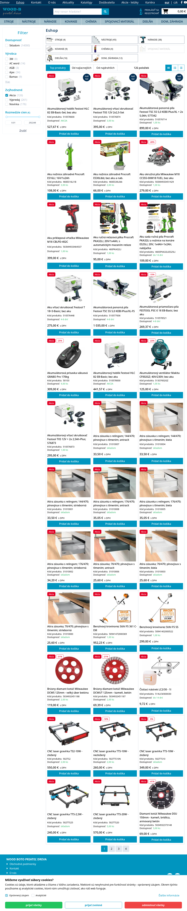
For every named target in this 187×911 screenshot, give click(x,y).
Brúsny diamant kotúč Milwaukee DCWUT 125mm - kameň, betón (113, 690)
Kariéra (150, 2)
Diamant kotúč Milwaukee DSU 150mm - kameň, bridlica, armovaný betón (158, 817)
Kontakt (36, 2)
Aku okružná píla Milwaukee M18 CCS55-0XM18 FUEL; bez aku (160, 176)
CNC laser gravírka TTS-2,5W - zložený (65, 816)
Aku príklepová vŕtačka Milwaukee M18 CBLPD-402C (68, 239)
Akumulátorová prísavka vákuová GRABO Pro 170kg (67, 374)
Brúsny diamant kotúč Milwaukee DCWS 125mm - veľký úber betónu (68, 690)
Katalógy (86, 2)
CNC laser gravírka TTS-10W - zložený (157, 753)
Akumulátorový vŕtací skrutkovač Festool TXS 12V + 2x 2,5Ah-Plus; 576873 (67, 439)
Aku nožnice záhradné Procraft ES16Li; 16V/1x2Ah (65, 176)
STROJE (9, 21)
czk (175, 2)
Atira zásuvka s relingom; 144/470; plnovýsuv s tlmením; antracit (114, 438)
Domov (4, 2)
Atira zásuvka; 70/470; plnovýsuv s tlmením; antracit (114, 566)
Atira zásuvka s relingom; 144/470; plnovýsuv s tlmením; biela (160, 438)
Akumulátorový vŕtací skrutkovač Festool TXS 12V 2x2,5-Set (113, 110)
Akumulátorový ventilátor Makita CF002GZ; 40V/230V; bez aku (160, 374)
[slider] (6, 117)
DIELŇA (148, 21)
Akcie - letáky (129, 2)
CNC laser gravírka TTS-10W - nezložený (110, 753)
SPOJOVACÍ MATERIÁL (119, 21)
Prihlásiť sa (152, 9)
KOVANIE (71, 21)
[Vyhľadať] (105, 11)
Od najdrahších (105, 68)
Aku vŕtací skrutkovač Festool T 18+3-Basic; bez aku (66, 309)
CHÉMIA (91, 21)
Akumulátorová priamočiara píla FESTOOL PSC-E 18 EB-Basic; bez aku (159, 310)
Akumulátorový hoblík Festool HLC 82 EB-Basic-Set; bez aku (68, 110)
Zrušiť (22, 130)
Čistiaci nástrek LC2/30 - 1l (155, 689)
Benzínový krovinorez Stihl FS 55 (159, 627)
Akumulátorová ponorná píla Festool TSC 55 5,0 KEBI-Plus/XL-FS (114, 309)
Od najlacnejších (82, 68)
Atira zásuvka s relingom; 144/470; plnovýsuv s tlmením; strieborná (68, 503)
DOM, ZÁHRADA (172, 21)
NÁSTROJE (29, 21)
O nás (52, 2)
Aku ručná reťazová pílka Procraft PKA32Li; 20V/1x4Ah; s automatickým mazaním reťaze (113, 241)
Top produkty (58, 68)
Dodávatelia (107, 2)
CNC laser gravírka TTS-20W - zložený (110, 816)
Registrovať (152, 13)
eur (167, 2)
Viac (7, 82)
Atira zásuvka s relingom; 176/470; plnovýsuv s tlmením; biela (160, 503)
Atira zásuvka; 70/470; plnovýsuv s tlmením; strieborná (68, 628)
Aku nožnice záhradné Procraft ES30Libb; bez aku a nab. (111, 176)
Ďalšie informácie (169, 895)
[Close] (33, 905)
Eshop (20, 2)
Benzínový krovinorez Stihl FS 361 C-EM (115, 628)
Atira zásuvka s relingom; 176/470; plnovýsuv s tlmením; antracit (114, 503)
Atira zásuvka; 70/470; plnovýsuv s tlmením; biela (160, 566)
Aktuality (68, 2)
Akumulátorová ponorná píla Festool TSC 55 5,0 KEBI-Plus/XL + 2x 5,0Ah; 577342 (161, 111)
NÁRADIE (50, 21)
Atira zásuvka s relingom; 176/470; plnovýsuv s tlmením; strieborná (68, 566)
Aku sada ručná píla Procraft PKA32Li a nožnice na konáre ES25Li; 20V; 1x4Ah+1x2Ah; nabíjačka (157, 242)
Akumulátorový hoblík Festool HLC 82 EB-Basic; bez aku (114, 374)
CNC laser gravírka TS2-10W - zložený (64, 753)
